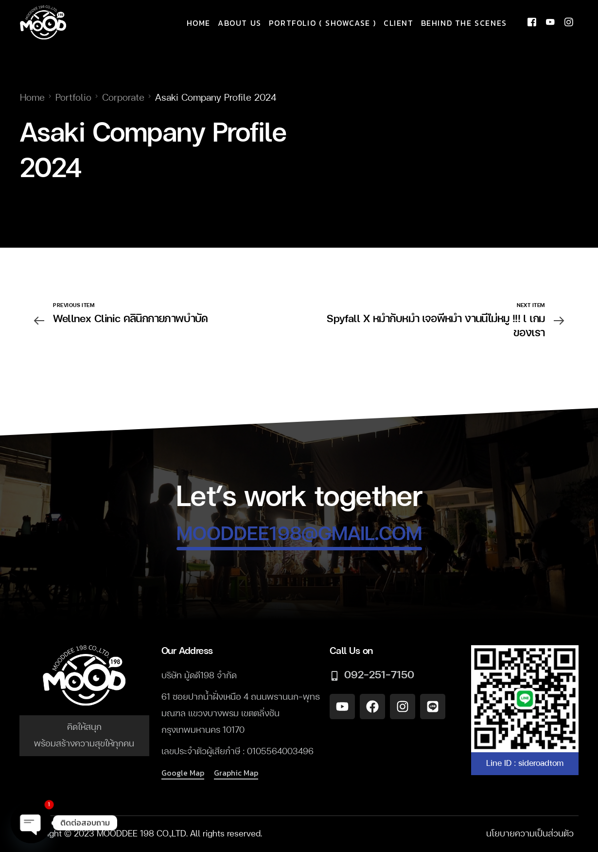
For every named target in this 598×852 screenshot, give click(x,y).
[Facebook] (532, 22)
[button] (182, 773)
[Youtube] (550, 22)
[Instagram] (569, 22)
